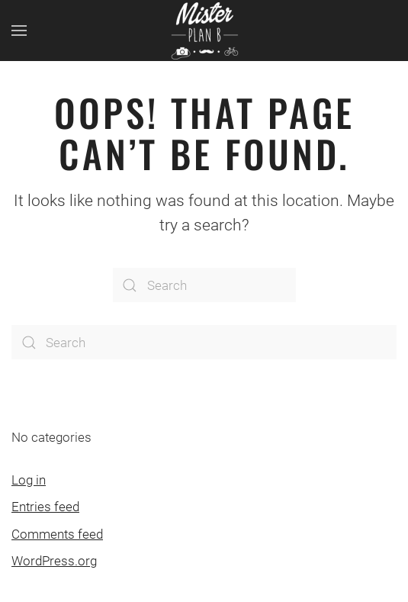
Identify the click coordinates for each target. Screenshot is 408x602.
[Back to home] (204, 30)
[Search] (204, 285)
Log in (28, 480)
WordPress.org (54, 560)
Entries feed (45, 506)
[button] (19, 30)
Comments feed (57, 534)
